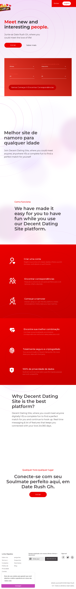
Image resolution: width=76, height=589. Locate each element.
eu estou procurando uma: (50, 64)
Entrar (56, 3)
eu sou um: (13, 64)
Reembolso (17, 563)
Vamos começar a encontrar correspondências (32, 87)
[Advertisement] (38, 105)
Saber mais (31, 45)
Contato (4, 571)
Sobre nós (5, 557)
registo (66, 3)
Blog (15, 566)
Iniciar (13, 45)
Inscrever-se (51, 559)
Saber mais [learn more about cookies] (8, 580)
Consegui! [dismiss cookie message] (18, 586)
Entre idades (14, 74)
